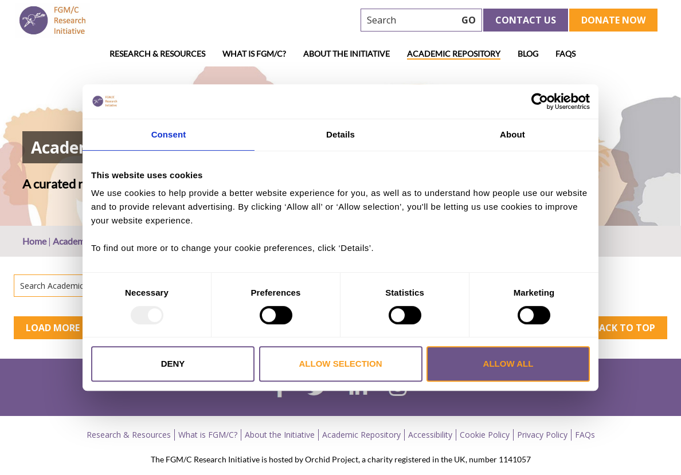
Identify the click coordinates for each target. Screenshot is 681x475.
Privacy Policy (542, 434)
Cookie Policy (485, 434)
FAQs (565, 53)
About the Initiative (346, 53)
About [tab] (512, 134)
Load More (53, 327)
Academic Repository (453, 53)
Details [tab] (340, 134)
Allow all (508, 363)
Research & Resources (157, 53)
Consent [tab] (168, 134)
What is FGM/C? (254, 53)
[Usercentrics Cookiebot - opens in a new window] (540, 101)
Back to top (624, 327)
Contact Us (525, 20)
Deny (173, 363)
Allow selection (340, 363)
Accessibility (430, 434)
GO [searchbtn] (468, 20)
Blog (528, 53)
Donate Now (613, 20)
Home (34, 240)
